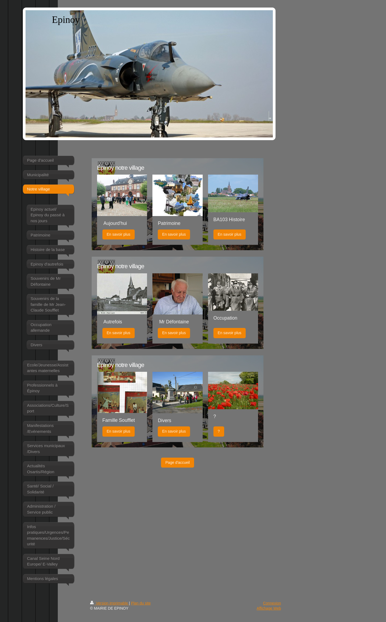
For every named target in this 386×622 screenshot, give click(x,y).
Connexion (272, 603)
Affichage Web (269, 608)
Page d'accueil (177, 462)
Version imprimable (109, 603)
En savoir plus (118, 234)
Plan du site (141, 603)
